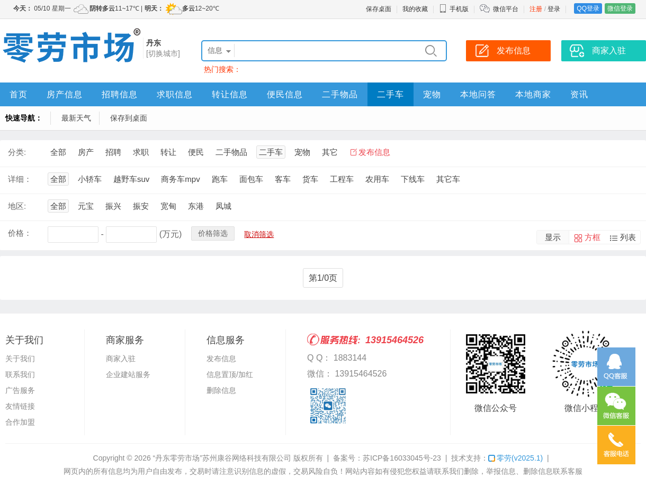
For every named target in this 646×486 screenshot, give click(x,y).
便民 (196, 152)
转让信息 (230, 94)
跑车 (220, 179)
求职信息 (175, 94)
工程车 (342, 179)
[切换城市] (163, 53)
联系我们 (20, 374)
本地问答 (478, 94)
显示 (553, 237)
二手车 (390, 94)
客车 (283, 179)
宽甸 (168, 205)
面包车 (251, 179)
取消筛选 (259, 234)
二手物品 (340, 94)
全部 (58, 152)
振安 (141, 205)
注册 (536, 9)
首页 (19, 94)
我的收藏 (415, 9)
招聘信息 (120, 94)
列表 (628, 237)
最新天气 (76, 118)
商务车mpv (180, 179)
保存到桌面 (128, 118)
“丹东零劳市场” (177, 458)
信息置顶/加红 (230, 374)
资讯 (579, 94)
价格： (20, 232)
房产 (86, 152)
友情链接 (20, 406)
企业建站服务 (128, 374)
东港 (196, 205)
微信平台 (505, 9)
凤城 (223, 205)
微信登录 (620, 8)
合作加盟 (20, 422)
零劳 (515, 458)
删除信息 (221, 390)
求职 (141, 152)
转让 (168, 152)
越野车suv (131, 179)
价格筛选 (213, 233)
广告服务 (20, 390)
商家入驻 (121, 358)
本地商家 (533, 94)
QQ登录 (588, 8)
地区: (17, 205)
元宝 (86, 205)
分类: (17, 152)
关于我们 (20, 358)
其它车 (448, 179)
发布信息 (374, 152)
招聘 (113, 152)
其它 (330, 152)
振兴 (113, 205)
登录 (554, 9)
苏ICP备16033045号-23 (402, 458)
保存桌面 (378, 9)
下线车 (413, 179)
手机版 (454, 9)
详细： (20, 179)
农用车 (377, 179)
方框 (592, 237)
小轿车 (90, 179)
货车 (310, 179)
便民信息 (285, 94)
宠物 (432, 94)
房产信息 (65, 94)
